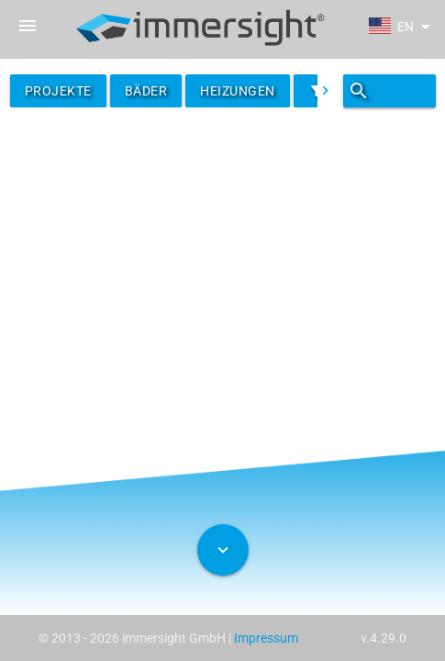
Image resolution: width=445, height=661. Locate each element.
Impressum (266, 638)
